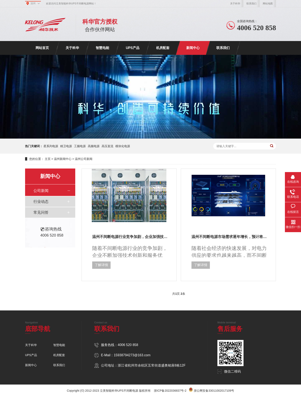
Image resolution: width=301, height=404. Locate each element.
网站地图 (268, 3)
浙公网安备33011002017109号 (214, 390)
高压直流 (107, 146)
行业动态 (40, 201)
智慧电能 (102, 48)
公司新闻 (40, 191)
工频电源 (80, 146)
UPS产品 (132, 48)
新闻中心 (193, 48)
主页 (48, 159)
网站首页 (42, 48)
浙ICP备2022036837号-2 (170, 390)
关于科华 (235, 3)
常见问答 (40, 212)
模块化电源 (122, 146)
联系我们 (251, 3)
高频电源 (93, 146)
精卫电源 (66, 146)
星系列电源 (50, 146)
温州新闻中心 (62, 159)
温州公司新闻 (83, 159)
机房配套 (163, 48)
